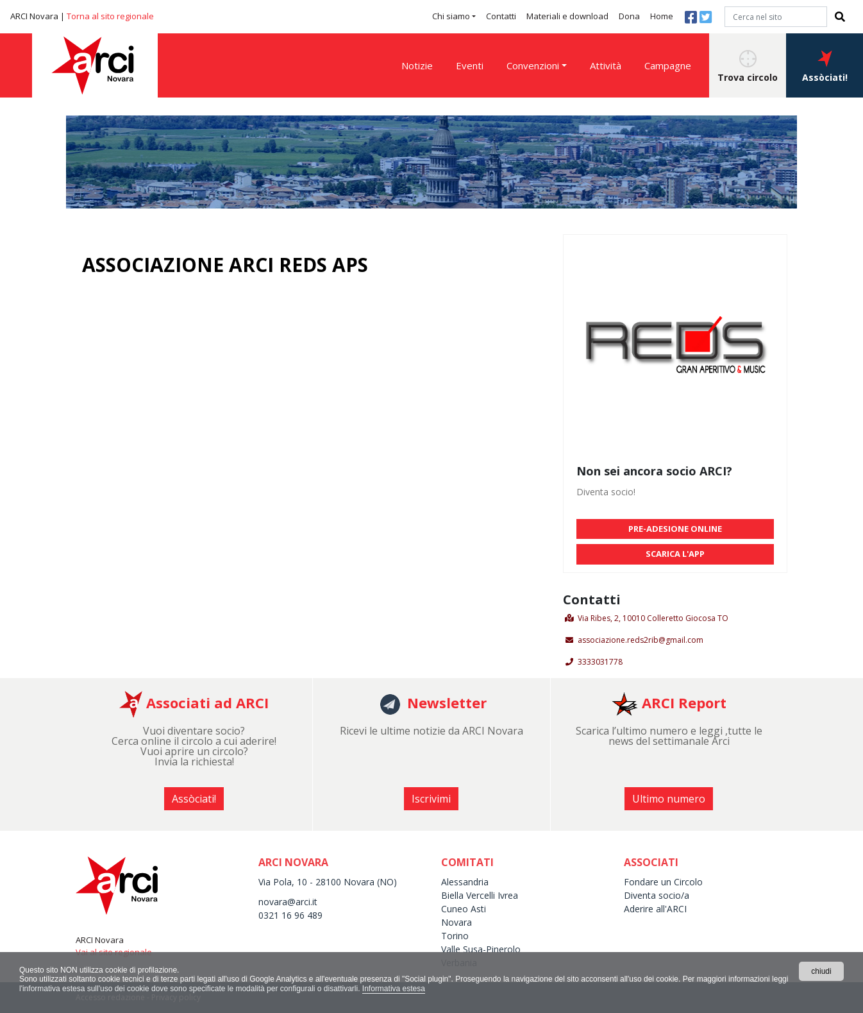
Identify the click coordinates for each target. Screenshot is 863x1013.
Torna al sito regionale (110, 16)
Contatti (501, 16)
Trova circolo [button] (747, 66)
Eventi (469, 65)
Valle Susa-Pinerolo (481, 949)
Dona (629, 16)
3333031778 (600, 661)
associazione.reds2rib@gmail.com (640, 639)
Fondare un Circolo (663, 882)
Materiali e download (567, 16)
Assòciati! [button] (825, 66)
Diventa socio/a (656, 895)
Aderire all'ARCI (655, 909)
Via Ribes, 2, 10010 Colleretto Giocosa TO (653, 618)
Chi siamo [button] (451, 16)
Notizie (417, 65)
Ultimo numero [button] (668, 799)
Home (661, 16)
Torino (455, 936)
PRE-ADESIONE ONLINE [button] (675, 528)
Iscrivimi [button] (431, 799)
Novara (456, 922)
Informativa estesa (393, 988)
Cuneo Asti (463, 909)
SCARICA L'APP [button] (675, 553)
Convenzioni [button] (533, 65)
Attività (605, 65)
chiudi (821, 971)
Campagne (667, 65)
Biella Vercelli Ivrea (479, 895)
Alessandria (465, 882)
